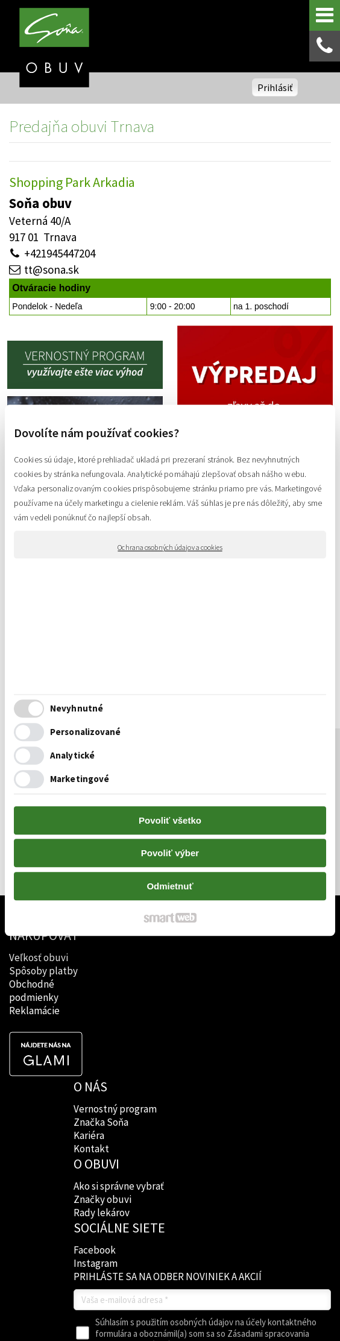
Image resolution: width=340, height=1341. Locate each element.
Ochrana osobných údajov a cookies (170, 547)
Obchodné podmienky (33, 990)
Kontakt (92, 993)
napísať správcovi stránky (265, 1257)
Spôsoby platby (43, 970)
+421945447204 (59, 253)
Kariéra (90, 980)
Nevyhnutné (76, 709)
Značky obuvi (169, 980)
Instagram (229, 970)
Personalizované (85, 732)
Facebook (228, 957)
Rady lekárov (168, 993)
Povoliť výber (170, 853)
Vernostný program (97, 947)
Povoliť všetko (170, 820)
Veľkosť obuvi (38, 957)
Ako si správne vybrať (157, 954)
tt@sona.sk (51, 269)
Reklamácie (34, 1010)
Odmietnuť (169, 886)
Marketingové (79, 779)
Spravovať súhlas (228, 1267)
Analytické (72, 756)
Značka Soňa (102, 967)
